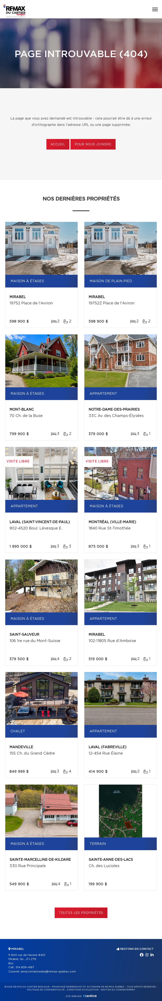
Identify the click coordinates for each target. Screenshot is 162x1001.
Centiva (90, 995)
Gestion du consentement (118, 990)
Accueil (58, 144)
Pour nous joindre (93, 144)
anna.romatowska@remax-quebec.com (48, 971)
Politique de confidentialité (46, 990)
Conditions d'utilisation (83, 990)
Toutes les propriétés (81, 913)
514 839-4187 (25, 967)
